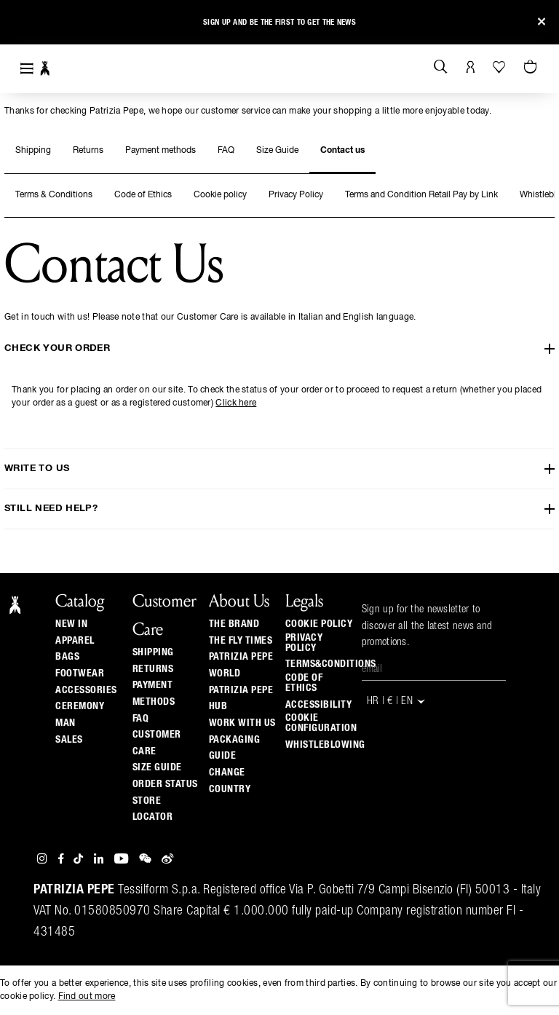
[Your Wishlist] (500, 67)
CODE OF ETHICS (304, 683)
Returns (88, 150)
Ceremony (79, 706)
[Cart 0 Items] (532, 67)
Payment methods (160, 150)
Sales (69, 740)
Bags (67, 657)
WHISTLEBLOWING (325, 745)
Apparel (75, 641)
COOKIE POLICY (319, 624)
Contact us (342, 150)
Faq (140, 719)
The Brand (234, 624)
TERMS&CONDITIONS (330, 664)
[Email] (434, 670)
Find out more (87, 996)
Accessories (86, 690)
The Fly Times (241, 641)
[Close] (541, 22)
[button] (23, 24)
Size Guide (277, 150)
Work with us (242, 723)
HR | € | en (397, 701)
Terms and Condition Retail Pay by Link (421, 195)
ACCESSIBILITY (318, 705)
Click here (235, 403)
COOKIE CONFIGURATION (321, 723)
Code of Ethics (143, 195)
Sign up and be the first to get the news (279, 22)
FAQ (226, 150)
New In (71, 624)
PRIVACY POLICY (304, 643)
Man (65, 723)
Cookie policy (220, 195)
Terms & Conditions (53, 195)
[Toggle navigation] (26, 69)
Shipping (33, 150)
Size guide (157, 767)
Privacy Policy (296, 195)
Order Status (165, 784)
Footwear (79, 673)
